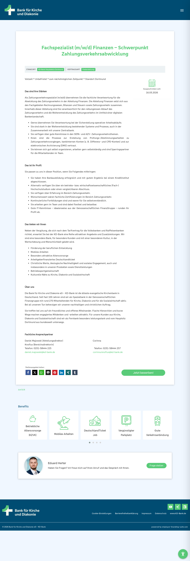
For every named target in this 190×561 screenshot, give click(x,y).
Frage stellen (156, 465)
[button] (28, 372)
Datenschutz (160, 513)
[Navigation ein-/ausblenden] (182, 10)
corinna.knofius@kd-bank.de (108, 352)
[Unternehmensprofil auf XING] (178, 507)
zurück (21, 389)
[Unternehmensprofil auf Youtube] (171, 507)
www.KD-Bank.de (178, 513)
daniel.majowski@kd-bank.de (40, 352)
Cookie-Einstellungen (101, 513)
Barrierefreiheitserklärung (126, 513)
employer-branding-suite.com (175, 527)
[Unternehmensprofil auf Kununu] (185, 507)
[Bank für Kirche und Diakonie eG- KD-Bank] (23, 10)
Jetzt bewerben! (143, 372)
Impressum (146, 513)
